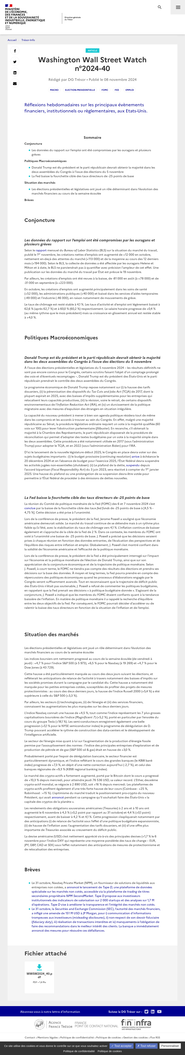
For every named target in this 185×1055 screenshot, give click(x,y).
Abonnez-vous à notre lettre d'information (50, 1011)
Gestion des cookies (135, 1037)
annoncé (58, 797)
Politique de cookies (108, 1037)
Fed (117, 89)
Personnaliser (170, 1045)
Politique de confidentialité (77, 1037)
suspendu (133, 465)
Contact (30, 1037)
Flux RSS (155, 1037)
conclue (29, 508)
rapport (41, 250)
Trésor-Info (28, 40)
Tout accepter (121, 1045)
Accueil (12, 40)
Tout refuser (146, 1045)
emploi (130, 89)
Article (92, 50)
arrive (135, 456)
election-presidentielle (80, 89)
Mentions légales (47, 1037)
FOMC (105, 89)
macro (54, 89)
